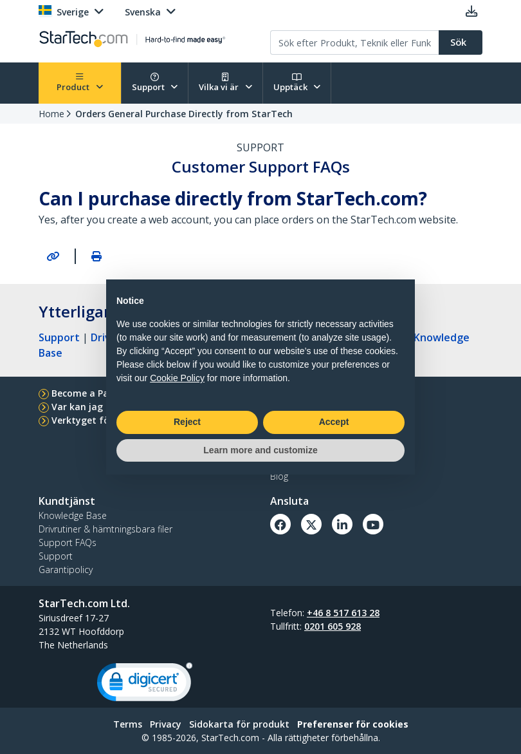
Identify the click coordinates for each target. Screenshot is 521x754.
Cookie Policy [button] (177, 378)
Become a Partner (91, 393)
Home (51, 114)
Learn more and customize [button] (260, 450)
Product (80, 83)
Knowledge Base (73, 515)
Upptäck (297, 83)
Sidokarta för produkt (239, 724)
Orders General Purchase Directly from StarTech (184, 114)
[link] (144, 685)
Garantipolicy (66, 569)
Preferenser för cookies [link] (352, 724)
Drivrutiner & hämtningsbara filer (105, 529)
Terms (127, 724)
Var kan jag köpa (89, 407)
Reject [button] (187, 422)
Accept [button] (334, 422)
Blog (279, 476)
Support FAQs (67, 542)
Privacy (165, 724)
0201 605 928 (332, 626)
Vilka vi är (225, 83)
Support (155, 83)
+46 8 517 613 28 (343, 613)
